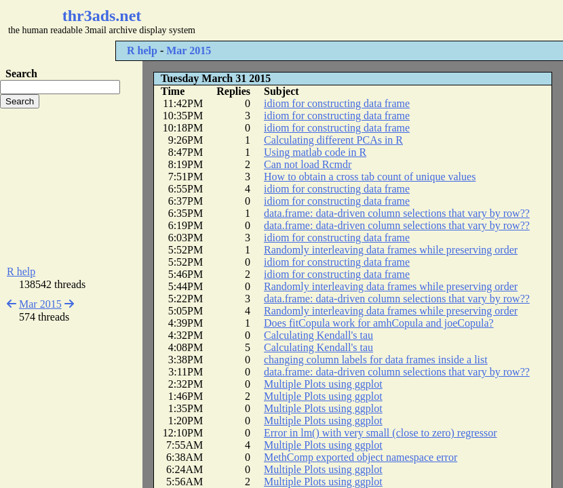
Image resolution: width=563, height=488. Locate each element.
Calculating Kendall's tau (318, 335)
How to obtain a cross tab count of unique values (369, 176)
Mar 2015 (188, 50)
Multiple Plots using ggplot (323, 384)
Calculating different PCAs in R (333, 140)
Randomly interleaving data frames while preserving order (391, 250)
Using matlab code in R (315, 152)
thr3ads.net (102, 15)
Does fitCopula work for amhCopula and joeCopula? (379, 323)
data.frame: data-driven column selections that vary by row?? (397, 213)
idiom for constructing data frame (337, 103)
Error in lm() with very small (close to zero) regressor (380, 433)
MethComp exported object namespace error (360, 457)
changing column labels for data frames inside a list (376, 359)
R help (142, 50)
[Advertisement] (71, 187)
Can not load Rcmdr (307, 164)
